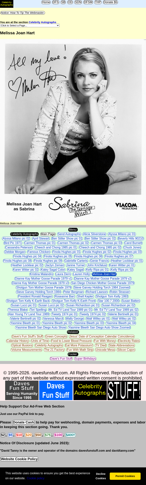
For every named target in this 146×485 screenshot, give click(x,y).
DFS (56, 2)
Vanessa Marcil (53, 318)
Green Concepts (56, 336)
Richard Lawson (96, 291)
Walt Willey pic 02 (123, 318)
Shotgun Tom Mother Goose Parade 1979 (43, 287)
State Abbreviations (121, 345)
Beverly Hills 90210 (130, 238)
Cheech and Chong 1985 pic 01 (56, 247)
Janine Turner (76, 265)
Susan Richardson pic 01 (82, 305)
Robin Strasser (120, 291)
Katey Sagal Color (53, 269)
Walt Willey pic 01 (98, 318)
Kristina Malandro (41, 274)
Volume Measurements (26, 349)
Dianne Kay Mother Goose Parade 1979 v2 (102, 278)
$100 (58, 435)
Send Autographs (69, 234)
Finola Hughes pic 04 (27, 256)
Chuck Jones (132, 247)
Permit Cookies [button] (125, 476)
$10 (19, 435)
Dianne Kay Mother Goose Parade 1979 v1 (43, 278)
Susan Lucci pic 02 (51, 305)
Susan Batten (131, 300)
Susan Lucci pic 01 (23, 305)
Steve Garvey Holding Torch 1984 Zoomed (102, 287)
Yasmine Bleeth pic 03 (89, 323)
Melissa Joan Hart (104, 274)
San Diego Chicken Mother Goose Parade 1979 (102, 283)
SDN (78, 2)
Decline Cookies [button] (100, 476)
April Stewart (40, 238)
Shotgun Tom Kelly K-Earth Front (73, 300)
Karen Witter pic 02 (25, 269)
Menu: (73, 229)
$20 (28, 435)
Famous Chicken (39, 251)
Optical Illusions (22, 345)
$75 (48, 435)
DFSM (88, 2)
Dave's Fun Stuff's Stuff (27, 336)
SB (63, 2)
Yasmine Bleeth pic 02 (57, 323)
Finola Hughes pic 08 (17, 260)
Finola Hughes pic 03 (127, 251)
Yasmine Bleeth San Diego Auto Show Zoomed (99, 327)
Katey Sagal (75, 269)
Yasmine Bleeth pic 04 (120, 323)
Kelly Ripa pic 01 (97, 269)
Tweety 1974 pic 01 (64, 314)
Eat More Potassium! (79, 345)
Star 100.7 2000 (108, 300)
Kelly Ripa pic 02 (122, 269)
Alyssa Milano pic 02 (16, 238)
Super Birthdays (85, 358)
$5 (10, 435)
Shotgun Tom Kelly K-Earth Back (27, 300)
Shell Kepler (85, 296)
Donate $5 (110, 2)
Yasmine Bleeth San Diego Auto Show (41, 327)
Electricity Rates (129, 340)
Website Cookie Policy (19, 459)
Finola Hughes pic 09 (48, 260)
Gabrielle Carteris (75, 260)
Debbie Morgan (15, 251)
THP (98, 2)
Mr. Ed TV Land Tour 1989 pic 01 (70, 309)
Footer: (73, 354)
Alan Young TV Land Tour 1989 (28, 314)
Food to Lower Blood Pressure (71, 340)
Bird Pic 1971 (13, 243)
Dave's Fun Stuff (61, 358)
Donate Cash (23, 422)
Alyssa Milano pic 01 (121, 234)
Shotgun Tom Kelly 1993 (112, 296)
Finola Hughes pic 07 (118, 256)
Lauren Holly (81, 274)
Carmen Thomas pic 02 (73, 243)
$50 (38, 435)
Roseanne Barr (65, 296)
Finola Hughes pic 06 (88, 256)
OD (70, 2)
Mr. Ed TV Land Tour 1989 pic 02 (116, 309)
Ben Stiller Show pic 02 (100, 238)
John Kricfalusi (97, 265)
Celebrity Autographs (42, 22)
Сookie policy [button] (35, 478)
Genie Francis (99, 260)
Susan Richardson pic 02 (118, 305)
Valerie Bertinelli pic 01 (123, 314)
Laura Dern (63, 274)
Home (46, 2)
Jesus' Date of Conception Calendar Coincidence (102, 336)
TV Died (100, 345)
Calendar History (18, 340)
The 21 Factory (54, 349)
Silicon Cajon (126, 349)
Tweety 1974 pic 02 (92, 314)
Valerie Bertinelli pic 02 (26, 318)
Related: (73, 332)
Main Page (48, 234)
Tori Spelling (38, 309)
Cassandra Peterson (18, 247)
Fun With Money (104, 340)
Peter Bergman (73, 291)
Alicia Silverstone (94, 234)
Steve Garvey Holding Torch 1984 (38, 291)
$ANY (70, 435)
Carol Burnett (133, 243)
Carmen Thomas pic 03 (106, 243)
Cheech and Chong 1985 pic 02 (100, 247)
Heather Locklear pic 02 (27, 265)
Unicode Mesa (105, 349)
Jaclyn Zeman (55, 265)
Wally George (75, 318)
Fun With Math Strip (80, 349)
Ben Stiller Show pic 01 (67, 238)
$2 (3, 435)
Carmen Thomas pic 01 (39, 243)
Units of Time (39, 340)
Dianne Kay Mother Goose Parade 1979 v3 (40, 283)
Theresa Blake (17, 309)
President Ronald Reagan (35, 296)
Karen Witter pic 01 (122, 265)
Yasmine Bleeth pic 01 (25, 323)
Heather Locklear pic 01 (126, 260)
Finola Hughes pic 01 (66, 251)
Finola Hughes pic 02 (97, 251)
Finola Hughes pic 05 (58, 256)
